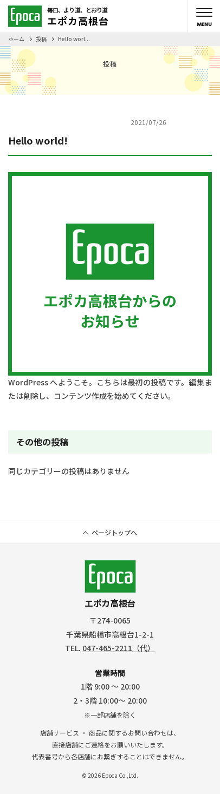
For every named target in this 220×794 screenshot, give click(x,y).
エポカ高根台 (110, 584)
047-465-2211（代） (118, 647)
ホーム (16, 39)
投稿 (41, 39)
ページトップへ (114, 532)
